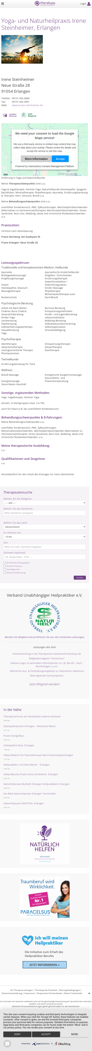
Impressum (29, 993)
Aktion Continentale (73, 993)
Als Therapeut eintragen (21, 990)
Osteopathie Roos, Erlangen (18, 745)
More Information (36, 159)
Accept (60, 159)
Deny (17, 1034)
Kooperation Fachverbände (49, 993)
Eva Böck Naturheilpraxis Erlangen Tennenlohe (29, 793)
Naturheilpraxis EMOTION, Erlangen (23, 803)
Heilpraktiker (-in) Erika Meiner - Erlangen (26, 764)
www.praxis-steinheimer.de (27, 105)
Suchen (79, 577)
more (74, 1034)
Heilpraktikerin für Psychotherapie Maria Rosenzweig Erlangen (38, 755)
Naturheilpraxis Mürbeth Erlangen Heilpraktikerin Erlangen (36, 784)
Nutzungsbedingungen (69, 990)
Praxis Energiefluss (13, 735)
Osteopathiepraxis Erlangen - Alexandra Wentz (29, 726)
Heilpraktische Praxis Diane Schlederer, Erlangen (30, 774)
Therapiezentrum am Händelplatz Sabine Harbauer (32, 716)
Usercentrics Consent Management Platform (51, 166)
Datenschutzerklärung (12, 993)
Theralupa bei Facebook (46, 990)
